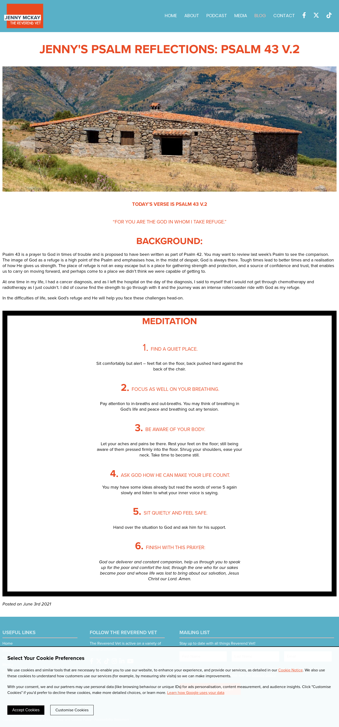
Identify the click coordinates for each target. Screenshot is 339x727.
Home (171, 16)
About (191, 16)
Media (240, 16)
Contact (284, 16)
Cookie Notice (290, 670)
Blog (260, 16)
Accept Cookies (25, 710)
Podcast (216, 16)
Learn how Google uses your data (195, 692)
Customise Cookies (71, 710)
